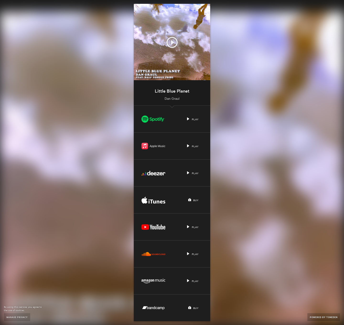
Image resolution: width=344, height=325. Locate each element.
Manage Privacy (17, 317)
